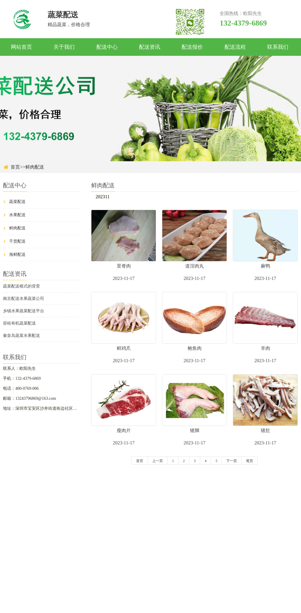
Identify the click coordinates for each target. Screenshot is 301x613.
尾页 (249, 461)
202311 (102, 196)
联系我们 (277, 47)
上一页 (157, 461)
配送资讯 (149, 47)
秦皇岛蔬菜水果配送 (21, 335)
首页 (15, 166)
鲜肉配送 (34, 166)
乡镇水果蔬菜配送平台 (23, 311)
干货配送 (17, 241)
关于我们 (64, 47)
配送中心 (107, 47)
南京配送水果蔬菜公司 (23, 298)
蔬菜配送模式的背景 (21, 286)
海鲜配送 (17, 254)
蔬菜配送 (17, 201)
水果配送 (17, 215)
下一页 (231, 461)
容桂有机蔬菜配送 (19, 323)
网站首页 (21, 47)
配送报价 (192, 47)
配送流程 (235, 47)
